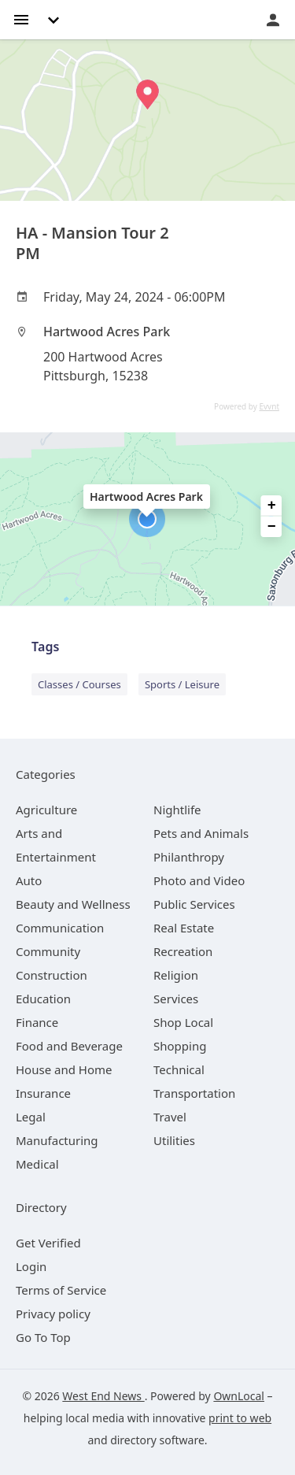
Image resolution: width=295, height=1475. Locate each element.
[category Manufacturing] (57, 1140)
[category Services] (175, 998)
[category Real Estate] (183, 928)
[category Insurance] (43, 1093)
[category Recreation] (182, 951)
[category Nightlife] (177, 809)
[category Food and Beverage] (69, 1046)
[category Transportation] (194, 1093)
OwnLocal (238, 1395)
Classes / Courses (79, 684)
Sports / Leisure (182, 684)
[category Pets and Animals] (201, 833)
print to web (239, 1417)
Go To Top (43, 1337)
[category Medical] (37, 1164)
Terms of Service (61, 1290)
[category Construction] (51, 975)
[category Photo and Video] (199, 880)
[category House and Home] (64, 1069)
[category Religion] (175, 975)
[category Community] (48, 951)
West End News (103, 1395)
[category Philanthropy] (188, 857)
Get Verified (48, 1243)
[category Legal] (31, 1117)
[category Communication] (60, 928)
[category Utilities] (174, 1140)
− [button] (271, 526)
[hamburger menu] (21, 18)
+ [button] (271, 505)
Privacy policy (53, 1313)
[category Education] (43, 998)
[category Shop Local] (183, 1022)
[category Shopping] (179, 1046)
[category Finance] (37, 1022)
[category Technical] (179, 1069)
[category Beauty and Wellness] (73, 904)
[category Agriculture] (46, 809)
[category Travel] (169, 1117)
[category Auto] (29, 880)
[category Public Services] (194, 904)
